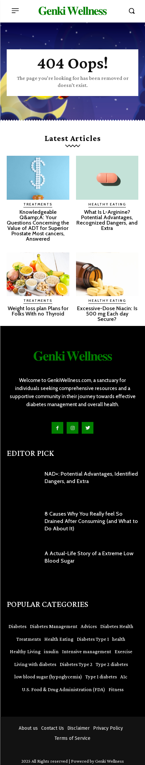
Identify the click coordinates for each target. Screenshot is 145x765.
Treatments (37, 204)
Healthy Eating (107, 204)
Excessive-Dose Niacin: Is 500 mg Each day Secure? (107, 313)
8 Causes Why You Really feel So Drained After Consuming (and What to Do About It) (91, 521)
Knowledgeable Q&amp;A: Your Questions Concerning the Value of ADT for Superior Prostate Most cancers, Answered (38, 225)
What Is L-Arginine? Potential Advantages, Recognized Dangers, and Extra (107, 220)
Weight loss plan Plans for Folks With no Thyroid (38, 311)
